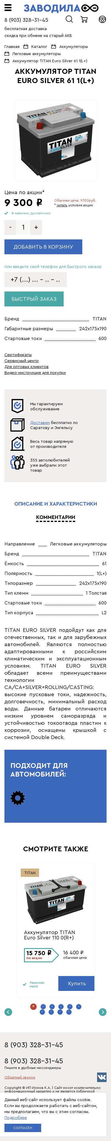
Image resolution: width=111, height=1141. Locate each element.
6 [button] (78, 1006)
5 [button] (70, 1006)
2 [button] (43, 1006)
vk (102, 1077)
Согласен (22, 1128)
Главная (12, 47)
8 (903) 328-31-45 (26, 20)
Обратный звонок (19, 1077)
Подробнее (15, 1118)
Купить (77, 983)
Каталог (39, 47)
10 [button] (69, 1012)
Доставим (40, 423)
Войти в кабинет (103, 19)
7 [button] (42, 1012)
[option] (56, 140)
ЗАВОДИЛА (61, 8)
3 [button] (52, 1006)
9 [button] (60, 1012)
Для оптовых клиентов (26, 367)
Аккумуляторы (73, 47)
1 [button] (33, 1006)
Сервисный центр (21, 361)
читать (62, 205)
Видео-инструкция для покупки (35, 373)
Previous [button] (8, 1012)
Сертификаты (18, 355)
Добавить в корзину (43, 247)
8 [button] (51, 1012)
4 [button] (61, 1006)
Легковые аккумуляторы (36, 54)
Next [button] (103, 1012)
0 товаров (84, 19)
